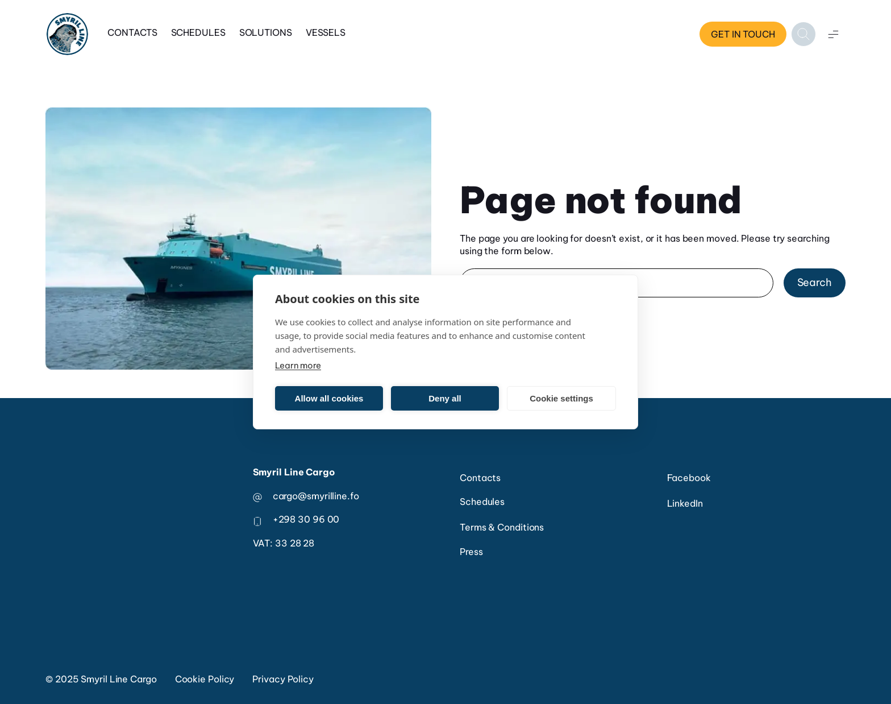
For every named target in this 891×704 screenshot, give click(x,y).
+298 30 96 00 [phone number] (306, 519)
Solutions (265, 32)
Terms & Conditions (502, 527)
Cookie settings (561, 398)
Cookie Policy (205, 679)
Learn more (298, 365)
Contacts (132, 32)
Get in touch (743, 34)
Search (814, 282)
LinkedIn (685, 503)
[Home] (67, 34)
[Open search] (803, 34)
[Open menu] (833, 34)
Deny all (444, 398)
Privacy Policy (283, 679)
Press (471, 551)
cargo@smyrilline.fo (316, 496)
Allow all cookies (329, 398)
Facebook (689, 477)
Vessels (325, 32)
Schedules (198, 32)
